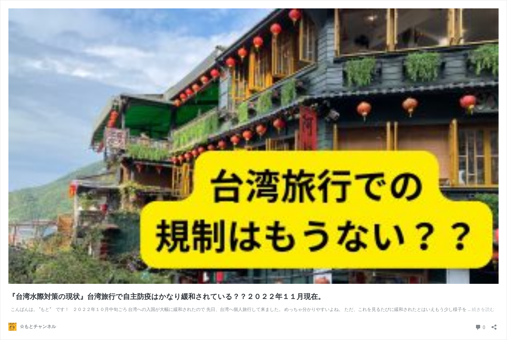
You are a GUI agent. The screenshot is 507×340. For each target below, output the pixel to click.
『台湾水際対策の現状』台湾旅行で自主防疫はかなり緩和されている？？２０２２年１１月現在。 (166, 297)
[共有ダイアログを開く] (494, 325)
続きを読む (483, 309)
